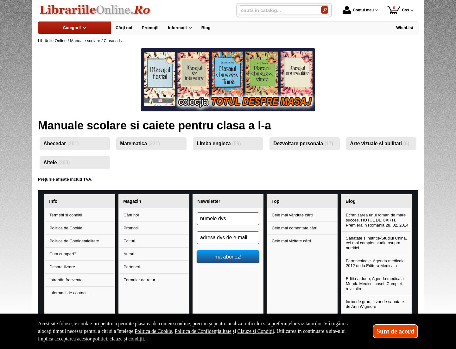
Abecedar (61, 143)
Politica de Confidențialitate (74, 241)
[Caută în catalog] (324, 10)
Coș (398, 10)
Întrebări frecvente (66, 279)
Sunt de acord (395, 331)
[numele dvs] (228, 218)
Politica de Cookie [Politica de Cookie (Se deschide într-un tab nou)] (153, 331)
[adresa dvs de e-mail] (228, 237)
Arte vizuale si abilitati (379, 143)
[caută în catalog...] (277, 10)
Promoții (131, 228)
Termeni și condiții (65, 215)
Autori (129, 254)
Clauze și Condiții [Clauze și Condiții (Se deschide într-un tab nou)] (256, 331)
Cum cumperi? (62, 254)
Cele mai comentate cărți (294, 228)
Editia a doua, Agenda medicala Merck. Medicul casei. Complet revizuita (375, 283)
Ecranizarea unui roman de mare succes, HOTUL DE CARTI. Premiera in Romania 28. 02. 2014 (377, 220)
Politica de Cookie (65, 228)
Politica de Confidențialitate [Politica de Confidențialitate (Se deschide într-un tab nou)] (202, 331)
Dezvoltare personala (303, 143)
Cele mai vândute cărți (292, 215)
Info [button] (53, 201)
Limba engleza (219, 143)
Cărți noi (131, 215)
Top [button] (275, 201)
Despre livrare (62, 267)
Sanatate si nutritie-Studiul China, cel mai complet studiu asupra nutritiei (376, 243)
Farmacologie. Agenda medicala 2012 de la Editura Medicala (375, 263)
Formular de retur (139, 279)
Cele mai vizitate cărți (291, 241)
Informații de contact (67, 292)
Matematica (140, 143)
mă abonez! (228, 256)
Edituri (129, 241)
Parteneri (132, 267)
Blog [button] (350, 201)
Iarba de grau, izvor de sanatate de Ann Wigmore (375, 304)
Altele (56, 162)
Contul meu (358, 10)
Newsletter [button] (208, 201)
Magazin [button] (132, 201)
